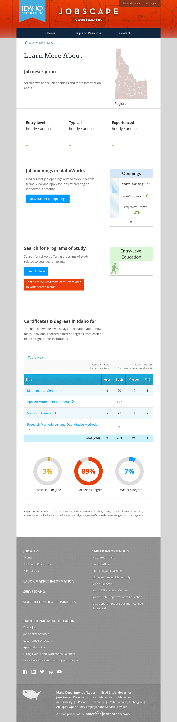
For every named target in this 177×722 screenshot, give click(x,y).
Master (133, 379)
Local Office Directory (37, 640)
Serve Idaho (34, 591)
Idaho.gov (124, 697)
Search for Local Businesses (49, 602)
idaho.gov (151, 3)
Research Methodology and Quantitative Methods (62, 426)
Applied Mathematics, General (50, 402)
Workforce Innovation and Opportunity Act (51, 660)
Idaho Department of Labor (48, 621)
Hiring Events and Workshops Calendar (49, 654)
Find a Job (29, 627)
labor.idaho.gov (132, 3)
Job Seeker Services (36, 634)
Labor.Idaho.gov (101, 697)
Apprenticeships (34, 647)
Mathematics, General (45, 391)
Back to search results (38, 43)
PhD (147, 379)
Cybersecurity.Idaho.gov (126, 702)
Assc (107, 379)
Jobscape (31, 551)
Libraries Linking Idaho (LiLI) (111, 577)
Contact (124, 33)
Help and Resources (88, 33)
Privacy (83, 702)
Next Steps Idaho (103, 557)
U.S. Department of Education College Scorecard (117, 606)
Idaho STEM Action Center (109, 590)
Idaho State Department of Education (117, 597)
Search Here (36, 271)
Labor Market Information (48, 581)
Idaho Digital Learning (107, 570)
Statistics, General (42, 413)
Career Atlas (100, 564)
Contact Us (31, 570)
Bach (119, 379)
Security (98, 702)
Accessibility (64, 702)
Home (51, 33)
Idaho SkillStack (102, 584)
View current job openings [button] (47, 199)
